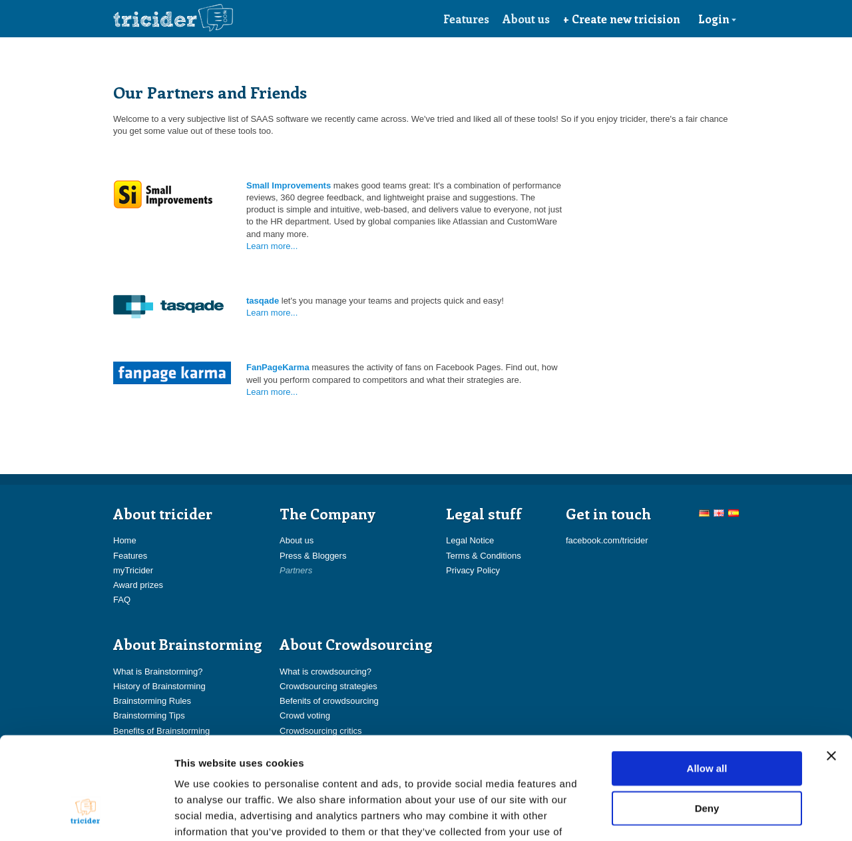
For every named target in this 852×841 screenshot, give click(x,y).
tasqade (262, 301)
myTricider (133, 570)
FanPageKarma (278, 367)
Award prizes (138, 585)
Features (466, 18)
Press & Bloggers (313, 556)
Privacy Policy (473, 570)
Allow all (707, 681)
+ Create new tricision (621, 18)
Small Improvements (288, 185)
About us (526, 18)
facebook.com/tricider (607, 540)
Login (717, 18)
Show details (699, 814)
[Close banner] (831, 669)
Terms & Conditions (483, 556)
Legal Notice (470, 540)
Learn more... (272, 246)
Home (124, 540)
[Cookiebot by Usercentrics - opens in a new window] (86, 815)
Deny (707, 721)
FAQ (121, 600)
